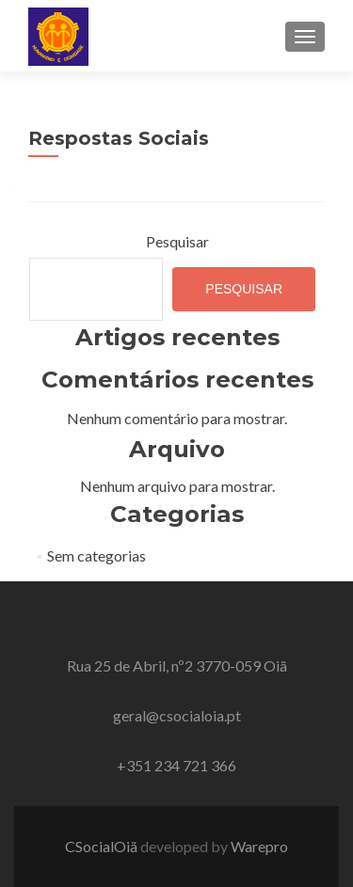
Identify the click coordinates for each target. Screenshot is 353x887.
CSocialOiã (102, 846)
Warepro (259, 846)
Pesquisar (177, 241)
